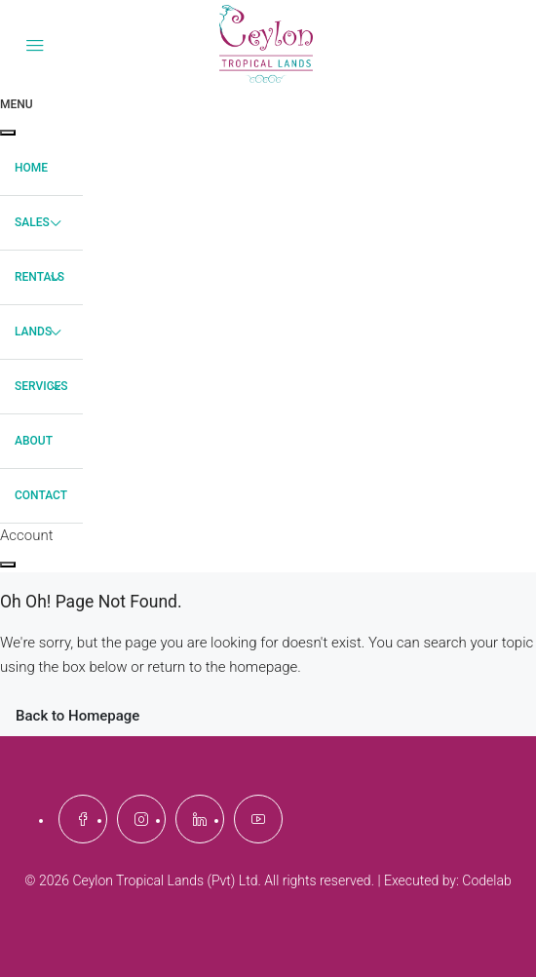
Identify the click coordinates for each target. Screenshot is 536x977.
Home (31, 168)
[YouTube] (258, 819)
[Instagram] (141, 819)
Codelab (486, 880)
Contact (41, 495)
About (34, 441)
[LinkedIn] (199, 819)
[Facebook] (82, 819)
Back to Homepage (77, 715)
